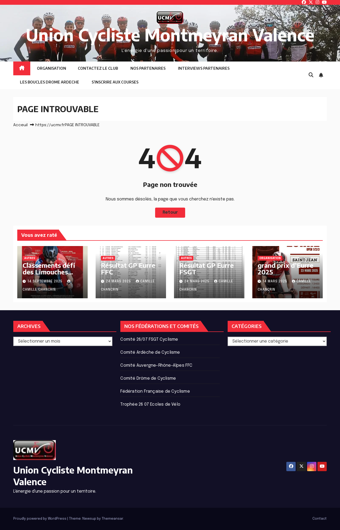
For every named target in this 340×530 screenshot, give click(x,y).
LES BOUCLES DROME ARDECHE (49, 82)
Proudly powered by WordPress (40, 518)
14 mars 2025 (275, 281)
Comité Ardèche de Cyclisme (150, 352)
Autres (29, 258)
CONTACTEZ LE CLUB (98, 68)
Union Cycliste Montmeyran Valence (170, 34)
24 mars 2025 (119, 281)
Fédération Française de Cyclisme (155, 391)
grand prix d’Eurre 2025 (285, 268)
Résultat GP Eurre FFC (128, 268)
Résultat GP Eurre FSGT (206, 268)
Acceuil (20, 125)
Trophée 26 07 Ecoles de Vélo (150, 404)
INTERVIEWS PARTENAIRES (203, 68)
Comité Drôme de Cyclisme (148, 378)
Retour (170, 212)
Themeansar (112, 518)
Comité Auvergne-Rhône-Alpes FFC (156, 365)
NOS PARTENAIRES (147, 68)
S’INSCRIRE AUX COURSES (114, 82)
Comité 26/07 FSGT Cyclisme (149, 339)
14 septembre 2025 (45, 281)
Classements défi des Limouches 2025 (49, 271)
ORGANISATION (51, 68)
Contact (319, 518)
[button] (311, 75)
